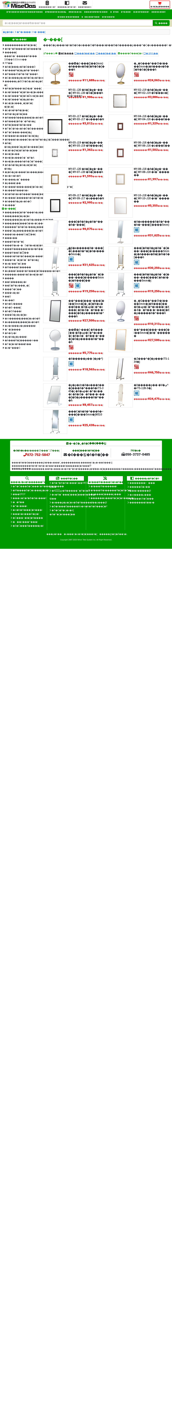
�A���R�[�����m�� (21, 340)
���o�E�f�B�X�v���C (96, 12)
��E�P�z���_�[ (17, 285)
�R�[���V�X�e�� (18, 124)
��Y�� (114, 12)
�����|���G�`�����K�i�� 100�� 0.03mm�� (20, 55)
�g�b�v (8, 31)
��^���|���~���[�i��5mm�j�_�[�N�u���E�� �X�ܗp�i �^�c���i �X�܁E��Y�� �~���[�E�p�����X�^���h (86, 308)
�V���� (67, 53)
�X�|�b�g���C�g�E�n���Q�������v (20, 144)
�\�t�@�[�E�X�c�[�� (21, 150)
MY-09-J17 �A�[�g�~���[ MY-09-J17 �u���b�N (86, 196)
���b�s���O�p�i (26, 513)
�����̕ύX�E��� (141, 498)
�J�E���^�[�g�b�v (19, 99)
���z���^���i (90, 17)
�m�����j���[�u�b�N (21, 318)
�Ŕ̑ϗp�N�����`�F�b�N (71, 490)
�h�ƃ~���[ (13, 307)
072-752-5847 (36, 455)
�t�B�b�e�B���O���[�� (21, 194)
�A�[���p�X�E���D (20, 66)
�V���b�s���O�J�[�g (21, 135)
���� (9, 278)
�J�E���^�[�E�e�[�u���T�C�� (21, 92)
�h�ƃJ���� (13, 303)
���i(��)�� (86, 53)
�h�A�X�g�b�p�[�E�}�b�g (20, 166)
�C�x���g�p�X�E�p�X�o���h (21, 77)
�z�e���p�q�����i (20, 325)
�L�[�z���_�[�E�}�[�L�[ (18, 104)
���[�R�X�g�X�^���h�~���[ (85, 223)
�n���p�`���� (17, 179)
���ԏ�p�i (12, 292)
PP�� (8, 63)
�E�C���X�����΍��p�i (28, 525)
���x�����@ (140, 490)
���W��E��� (17, 252)
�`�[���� (13, 329)
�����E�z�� (139, 486)
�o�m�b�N (13, 175)
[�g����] (136, 229)
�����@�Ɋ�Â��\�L (113, 534)
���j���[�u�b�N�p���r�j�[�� (21, 219)
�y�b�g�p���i (16, 336)
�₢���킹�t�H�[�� (86, 454)
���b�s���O (158, 12)
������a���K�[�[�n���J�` (113, 498)
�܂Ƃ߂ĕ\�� (152, 53)
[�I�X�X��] (71, 74)
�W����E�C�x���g (55, 12)
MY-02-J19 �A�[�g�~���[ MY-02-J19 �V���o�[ (151, 91)
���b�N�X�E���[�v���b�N (21, 256)
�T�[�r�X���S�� (18, 344)
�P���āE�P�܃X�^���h (21, 74)
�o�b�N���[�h (141, 12)
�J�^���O (12, 347)
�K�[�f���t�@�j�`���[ (21, 88)
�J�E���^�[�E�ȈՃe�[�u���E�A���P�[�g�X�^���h (21, 95)
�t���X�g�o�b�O (18, 201)
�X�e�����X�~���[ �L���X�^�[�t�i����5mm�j (86, 251)
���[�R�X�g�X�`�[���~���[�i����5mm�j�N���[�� (86, 277)
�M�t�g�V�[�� (16, 114)
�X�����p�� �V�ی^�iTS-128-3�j (151, 386)
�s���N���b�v (17, 190)
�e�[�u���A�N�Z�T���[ (21, 161)
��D (8, 296)
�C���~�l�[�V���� (68, 17)
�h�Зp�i (11, 333)
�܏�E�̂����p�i (15, 281)
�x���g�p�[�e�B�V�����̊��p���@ (79, 502)
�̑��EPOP (19, 494)
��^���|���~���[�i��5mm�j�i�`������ (152, 333)
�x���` (10, 205)
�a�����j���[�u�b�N (21, 322)
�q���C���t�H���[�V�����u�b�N (21, 270)
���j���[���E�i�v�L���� (21, 223)
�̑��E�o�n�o (75, 12)
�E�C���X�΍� (108, 17)
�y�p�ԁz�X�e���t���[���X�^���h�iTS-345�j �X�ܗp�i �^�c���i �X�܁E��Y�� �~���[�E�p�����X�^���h (86, 392)
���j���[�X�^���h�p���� (21, 212)
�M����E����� (18, 267)
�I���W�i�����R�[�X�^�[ (111, 490)
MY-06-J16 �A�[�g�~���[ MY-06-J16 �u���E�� (152, 143)
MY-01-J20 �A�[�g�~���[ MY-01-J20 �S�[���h (85, 91)
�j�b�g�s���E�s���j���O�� (21, 172)
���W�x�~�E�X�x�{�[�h (21, 245)
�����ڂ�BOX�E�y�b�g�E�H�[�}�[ (20, 83)
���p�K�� (54, 534)
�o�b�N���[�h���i (27, 509)
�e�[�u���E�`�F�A (19, 157)
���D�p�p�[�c (16, 314)
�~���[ (39, 31)
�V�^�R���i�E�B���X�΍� (21, 48)
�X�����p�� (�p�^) (85, 358)
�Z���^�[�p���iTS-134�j (151, 360)
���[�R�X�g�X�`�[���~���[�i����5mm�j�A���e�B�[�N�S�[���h (152, 252)
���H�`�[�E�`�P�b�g (21, 259)
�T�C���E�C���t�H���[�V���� (24, 12)
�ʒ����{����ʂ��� (106, 494)
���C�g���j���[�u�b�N (21, 230)
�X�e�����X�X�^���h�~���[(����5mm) (152, 223)
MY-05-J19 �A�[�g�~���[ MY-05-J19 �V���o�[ (85, 143)
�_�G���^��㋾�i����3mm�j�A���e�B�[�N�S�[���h (151, 66)
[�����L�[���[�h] (77, 23)
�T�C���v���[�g (18, 132)
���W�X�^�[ (14, 241)
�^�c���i (126, 12)
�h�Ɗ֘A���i (13, 311)
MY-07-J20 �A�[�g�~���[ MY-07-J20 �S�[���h (85, 170)
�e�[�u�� (12, 153)
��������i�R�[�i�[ (21, 45)
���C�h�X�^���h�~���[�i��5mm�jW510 (85, 412)
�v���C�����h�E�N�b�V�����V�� (21, 197)
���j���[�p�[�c (17, 216)
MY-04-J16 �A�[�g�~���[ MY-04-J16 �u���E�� (152, 117)
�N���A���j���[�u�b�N (21, 117)
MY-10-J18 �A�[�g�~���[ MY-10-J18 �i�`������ (151, 198)
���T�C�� (13, 289)
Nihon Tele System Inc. (87, 540)
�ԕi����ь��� (140, 494)
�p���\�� (13, 183)
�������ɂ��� (142, 482)
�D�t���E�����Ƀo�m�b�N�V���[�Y (79, 506)
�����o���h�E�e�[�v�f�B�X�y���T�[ (21, 274)
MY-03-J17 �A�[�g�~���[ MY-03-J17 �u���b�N (86, 117)
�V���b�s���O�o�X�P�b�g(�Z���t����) (21, 139)
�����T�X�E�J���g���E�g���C (21, 226)
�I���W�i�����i (104, 486)
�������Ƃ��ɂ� (141, 502)
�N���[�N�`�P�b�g (20, 121)
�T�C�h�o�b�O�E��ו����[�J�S (21, 128)
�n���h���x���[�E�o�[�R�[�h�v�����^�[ (21, 186)
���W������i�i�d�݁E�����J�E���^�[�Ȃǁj (21, 248)
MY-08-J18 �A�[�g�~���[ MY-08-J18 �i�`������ (151, 172)
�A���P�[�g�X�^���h (21, 70)
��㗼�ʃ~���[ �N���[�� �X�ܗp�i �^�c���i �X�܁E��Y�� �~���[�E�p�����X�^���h (86, 336)
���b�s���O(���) (20, 234)
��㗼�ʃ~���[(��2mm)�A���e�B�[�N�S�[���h (86, 66)
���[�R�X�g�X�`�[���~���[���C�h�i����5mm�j (151, 277)
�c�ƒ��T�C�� (15, 263)
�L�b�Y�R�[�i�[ (16, 110)
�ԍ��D (10, 300)
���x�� (11, 237)
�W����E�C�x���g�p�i (31, 490)
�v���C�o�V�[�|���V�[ (80, 534)
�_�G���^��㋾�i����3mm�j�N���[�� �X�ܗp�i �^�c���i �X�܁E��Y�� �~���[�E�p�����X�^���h (151, 307)
